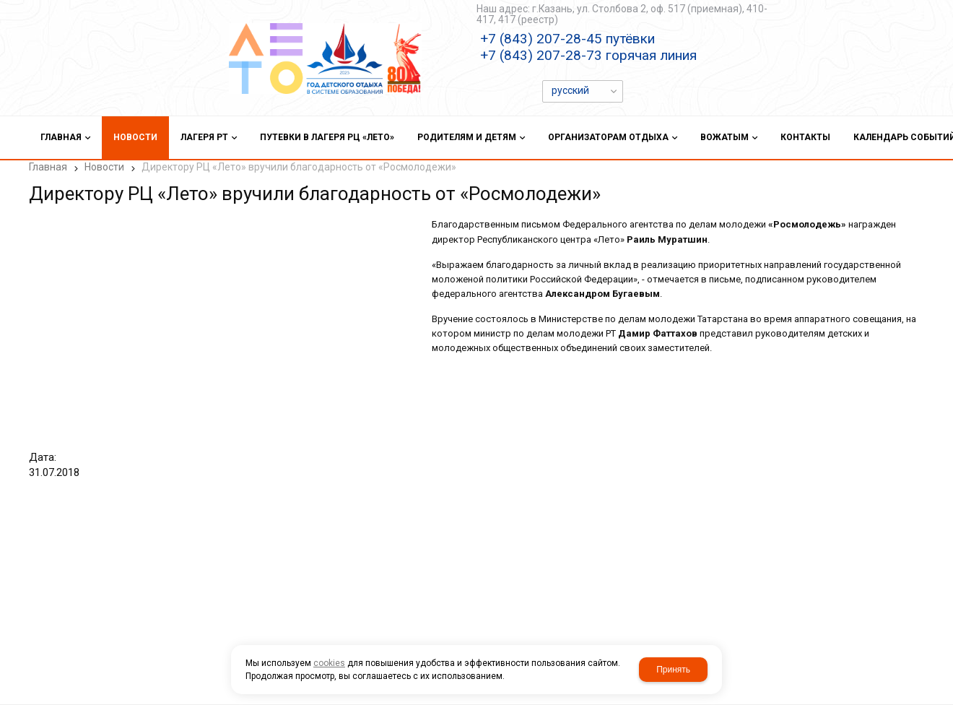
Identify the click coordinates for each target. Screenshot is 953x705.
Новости (104, 167)
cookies (329, 663)
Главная (48, 167)
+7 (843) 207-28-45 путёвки (567, 38)
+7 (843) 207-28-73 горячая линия (588, 55)
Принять (673, 670)
